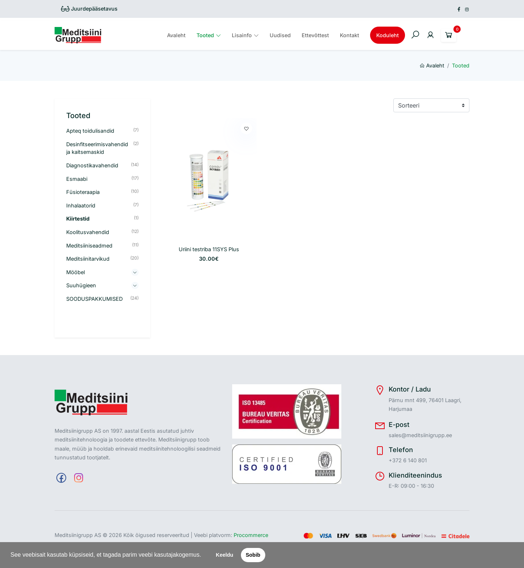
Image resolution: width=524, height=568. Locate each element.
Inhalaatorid (80, 205)
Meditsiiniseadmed (89, 245)
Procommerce (251, 535)
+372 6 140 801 (408, 460)
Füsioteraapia (83, 192)
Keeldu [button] (224, 555)
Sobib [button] (253, 555)
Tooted (205, 35)
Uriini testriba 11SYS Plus (209, 249)
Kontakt (349, 35)
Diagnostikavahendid (92, 165)
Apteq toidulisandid (90, 131)
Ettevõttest (315, 35)
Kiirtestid (78, 218)
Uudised (280, 35)
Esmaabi (76, 179)
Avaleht (176, 35)
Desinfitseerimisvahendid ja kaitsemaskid (97, 148)
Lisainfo (242, 35)
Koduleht (387, 35)
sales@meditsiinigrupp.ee (420, 435)
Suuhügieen (81, 285)
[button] (204, 556)
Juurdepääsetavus (89, 8)
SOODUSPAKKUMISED (94, 299)
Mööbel (75, 272)
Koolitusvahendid (87, 232)
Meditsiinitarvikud (88, 259)
